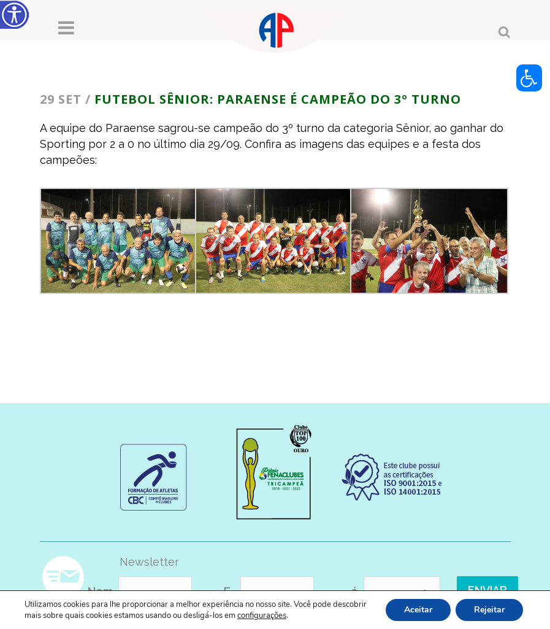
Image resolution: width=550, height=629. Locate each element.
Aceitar (418, 609)
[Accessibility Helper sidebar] (14, 14)
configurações (261, 615)
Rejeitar (489, 609)
